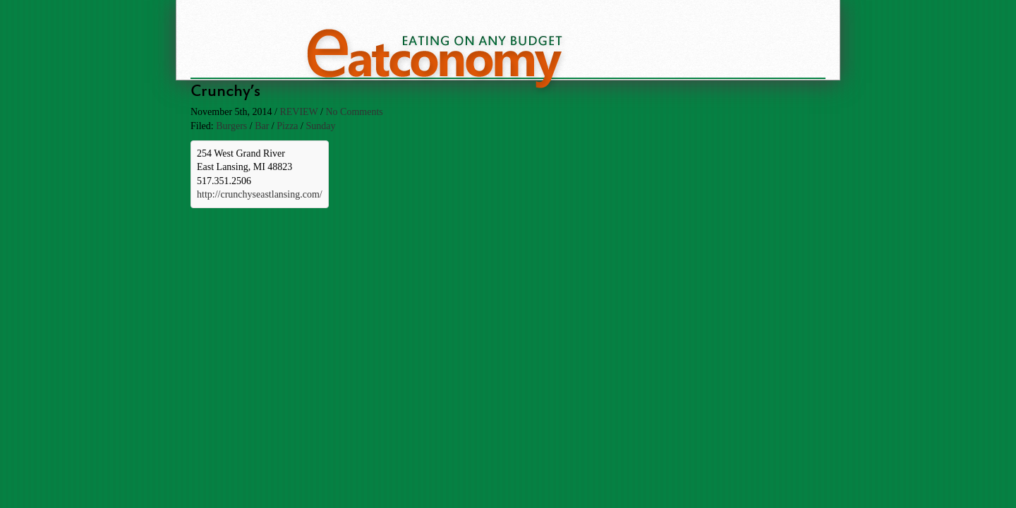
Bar (262, 126)
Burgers (231, 126)
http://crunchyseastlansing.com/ (259, 194)
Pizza (287, 126)
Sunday (320, 126)
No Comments (353, 112)
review (298, 112)
